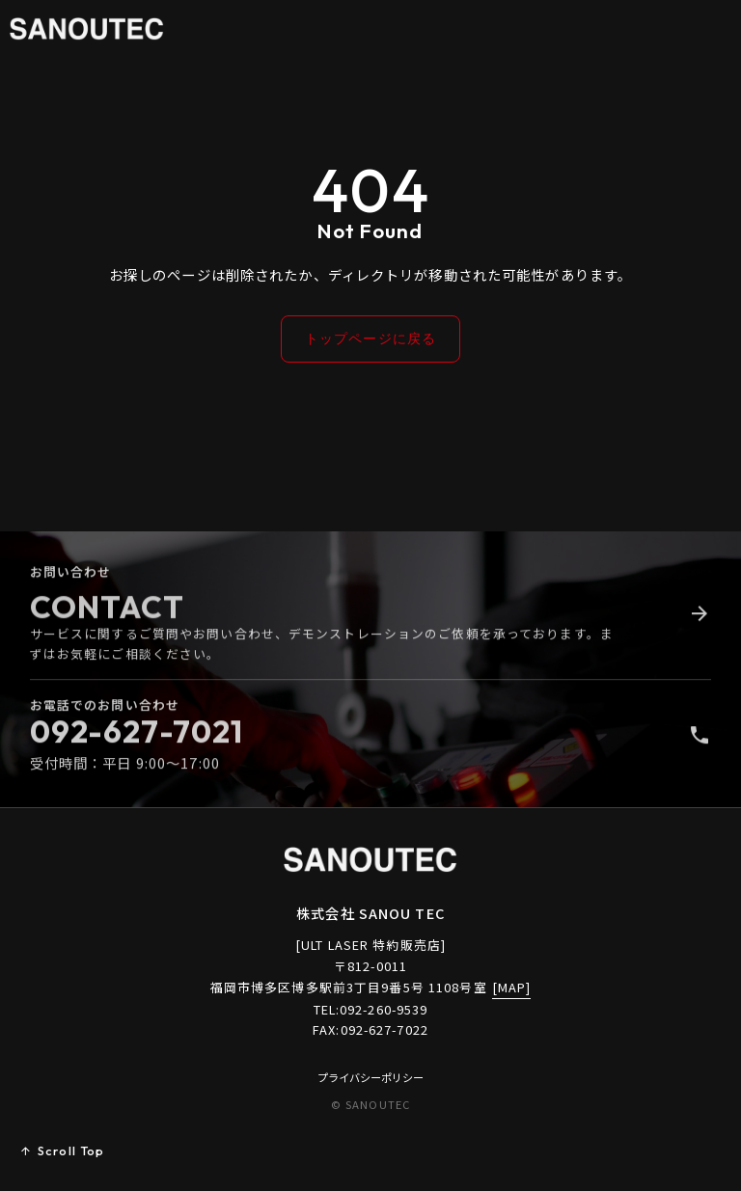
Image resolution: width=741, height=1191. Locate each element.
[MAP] (512, 987)
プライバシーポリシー (370, 1077)
